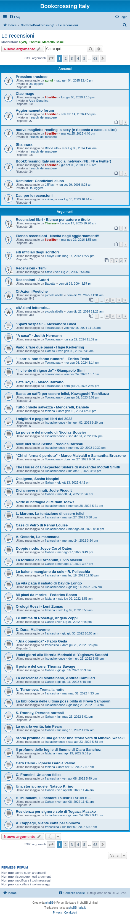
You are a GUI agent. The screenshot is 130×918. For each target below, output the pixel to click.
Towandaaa (52, 327)
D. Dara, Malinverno (33, 630)
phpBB (49, 902)
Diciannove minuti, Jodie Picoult (44, 490)
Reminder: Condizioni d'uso (40, 181)
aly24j (23, 42)
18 (118, 316)
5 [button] (84, 58)
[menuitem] (14, 17)
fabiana (50, 411)
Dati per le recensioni (34, 195)
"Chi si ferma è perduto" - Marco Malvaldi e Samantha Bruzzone (71, 455)
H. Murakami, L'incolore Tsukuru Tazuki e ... (53, 798)
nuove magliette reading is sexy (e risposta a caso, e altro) (66, 130)
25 (107, 300)
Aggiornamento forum (35, 110)
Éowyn (49, 256)
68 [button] (95, 58)
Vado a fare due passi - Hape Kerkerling (50, 347)
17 (113, 316)
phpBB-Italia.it (77, 907)
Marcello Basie (53, 42)
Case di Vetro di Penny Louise (42, 525)
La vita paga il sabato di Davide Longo (49, 583)
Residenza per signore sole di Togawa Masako (56, 811)
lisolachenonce (55, 422)
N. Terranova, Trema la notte (40, 690)
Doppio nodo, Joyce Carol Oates (44, 548)
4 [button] (78, 58)
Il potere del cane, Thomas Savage (45, 666)
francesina (52, 517)
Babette (50, 283)
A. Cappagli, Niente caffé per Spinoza (48, 823)
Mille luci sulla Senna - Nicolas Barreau (49, 444)
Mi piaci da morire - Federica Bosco (46, 595)
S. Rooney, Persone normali (40, 713)
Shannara (24, 144)
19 (124, 316)
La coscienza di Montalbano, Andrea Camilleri (55, 678)
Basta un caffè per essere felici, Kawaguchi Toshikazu (62, 394)
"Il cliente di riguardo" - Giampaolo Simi (50, 370)
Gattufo (50, 351)
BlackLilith (52, 148)
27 (118, 300)
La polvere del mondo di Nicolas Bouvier (51, 432)
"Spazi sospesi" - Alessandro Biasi (46, 324)
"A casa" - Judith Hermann (39, 336)
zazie (48, 272)
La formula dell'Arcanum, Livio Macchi (49, 560)
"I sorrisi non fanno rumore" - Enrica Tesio (52, 359)
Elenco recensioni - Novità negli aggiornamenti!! (57, 236)
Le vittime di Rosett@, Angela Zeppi (47, 618)
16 (107, 316)
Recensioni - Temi (31, 268)
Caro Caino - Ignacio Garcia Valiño (45, 763)
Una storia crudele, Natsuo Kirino (44, 786)
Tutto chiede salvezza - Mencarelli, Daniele (52, 407)
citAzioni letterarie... (33, 308)
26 (113, 300)
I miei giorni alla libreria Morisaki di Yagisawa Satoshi (62, 655)
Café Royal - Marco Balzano (39, 382)
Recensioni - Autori (32, 280)
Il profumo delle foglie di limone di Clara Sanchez (58, 749)
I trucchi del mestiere (43, 117)
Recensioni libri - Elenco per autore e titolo (53, 219)
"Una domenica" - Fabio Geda (41, 641)
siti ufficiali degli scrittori (37, 252)
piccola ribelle (54, 295)
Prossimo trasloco (31, 77)
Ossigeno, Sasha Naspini (37, 479)
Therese (35, 42)
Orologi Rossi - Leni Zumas (39, 606)
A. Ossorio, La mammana (37, 537)
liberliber (51, 97)
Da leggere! (36, 83)
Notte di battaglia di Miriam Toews (45, 502)
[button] (51, 58)
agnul (49, 80)
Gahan (49, 482)
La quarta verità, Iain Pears (39, 726)
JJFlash (50, 184)
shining (50, 199)
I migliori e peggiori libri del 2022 (44, 419)
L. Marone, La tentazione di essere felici (50, 514)
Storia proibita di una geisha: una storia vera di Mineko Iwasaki (70, 738)
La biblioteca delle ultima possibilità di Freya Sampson (63, 701)
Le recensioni (17, 36)
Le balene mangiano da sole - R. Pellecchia (53, 572)
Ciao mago (25, 93)
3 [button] (72, 58)
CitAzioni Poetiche (32, 291)
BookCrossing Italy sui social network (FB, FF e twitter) (63, 161)
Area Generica (38, 100)
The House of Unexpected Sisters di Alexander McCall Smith (68, 467)
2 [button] (66, 58)
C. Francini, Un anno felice (39, 775)
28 (124, 300)
